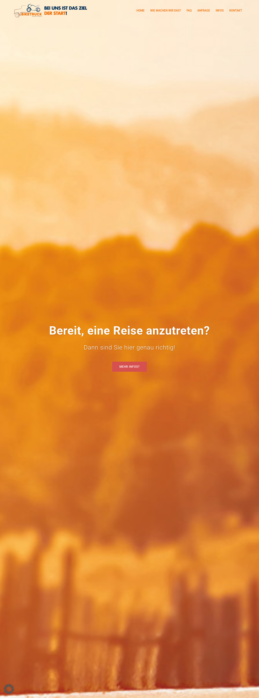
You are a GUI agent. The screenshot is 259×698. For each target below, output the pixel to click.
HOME (140, 10)
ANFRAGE (203, 10)
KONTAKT (235, 10)
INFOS (220, 10)
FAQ (189, 10)
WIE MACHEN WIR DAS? (165, 10)
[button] (9, 689)
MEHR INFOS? (129, 366)
